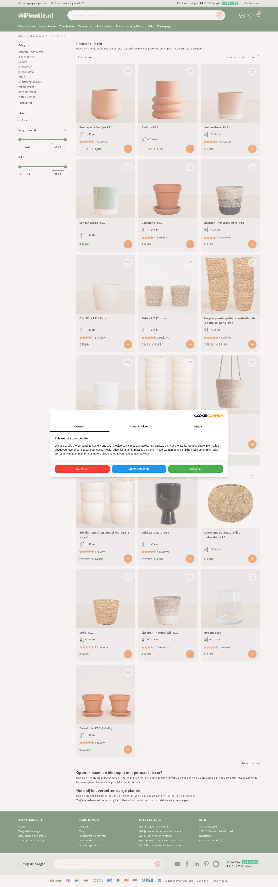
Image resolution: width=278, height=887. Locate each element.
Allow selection (139, 469)
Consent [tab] (79, 426)
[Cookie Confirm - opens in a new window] (208, 415)
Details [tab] (198, 426)
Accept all (195, 469)
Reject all (82, 469)
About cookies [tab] (139, 426)
